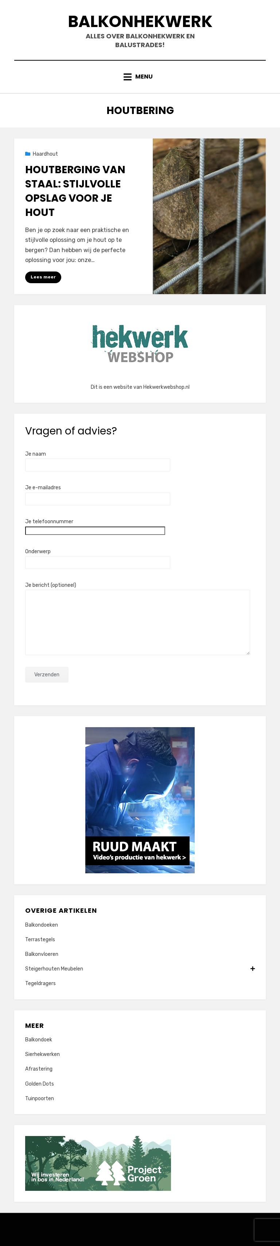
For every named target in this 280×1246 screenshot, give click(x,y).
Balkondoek (38, 1040)
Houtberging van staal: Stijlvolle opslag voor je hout (75, 191)
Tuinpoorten (39, 1098)
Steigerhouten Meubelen (140, 968)
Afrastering (38, 1069)
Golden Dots (39, 1084)
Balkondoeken (41, 925)
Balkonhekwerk (140, 21)
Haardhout (45, 154)
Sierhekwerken (42, 1054)
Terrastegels (40, 940)
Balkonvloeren (41, 954)
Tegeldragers (40, 983)
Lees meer (43, 277)
